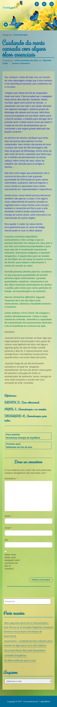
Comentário (11, 478)
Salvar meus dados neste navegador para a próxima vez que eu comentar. (12, 561)
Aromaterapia (21, 34)
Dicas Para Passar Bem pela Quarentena (24, 650)
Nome (8, 516)
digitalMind (45, 701)
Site (6, 539)
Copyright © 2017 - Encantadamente (22, 701)
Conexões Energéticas (15, 655)
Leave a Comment (21, 63)
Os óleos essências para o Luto (20, 660)
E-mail (8, 527)
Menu (9, 24)
